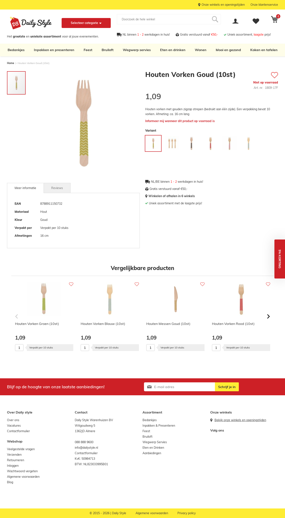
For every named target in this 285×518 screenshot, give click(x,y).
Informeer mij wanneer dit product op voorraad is (180, 121)
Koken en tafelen (264, 50)
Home (10, 63)
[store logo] (31, 23)
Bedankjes (16, 50)
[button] (279, 259)
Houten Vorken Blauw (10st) (103, 324)
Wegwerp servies (137, 50)
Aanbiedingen (151, 453)
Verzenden (14, 455)
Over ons (13, 420)
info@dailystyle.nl (86, 448)
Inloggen (13, 466)
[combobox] (169, 19)
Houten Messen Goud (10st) (168, 324)
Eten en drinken (172, 50)
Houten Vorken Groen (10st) (37, 324)
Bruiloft (107, 50)
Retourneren (15, 460)
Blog (10, 482)
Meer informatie (25, 188)
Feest (88, 50)
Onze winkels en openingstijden (223, 5)
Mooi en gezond (228, 50)
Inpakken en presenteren (54, 50)
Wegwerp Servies (154, 442)
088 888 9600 (84, 442)
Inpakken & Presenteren (158, 425)
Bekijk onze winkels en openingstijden (240, 420)
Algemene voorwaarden (23, 477)
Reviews (57, 188)
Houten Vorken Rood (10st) (233, 324)
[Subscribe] (227, 386)
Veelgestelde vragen (21, 449)
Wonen (200, 50)
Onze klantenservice (264, 5)
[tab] (25, 188)
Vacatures (14, 425)
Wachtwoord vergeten (22, 471)
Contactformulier (18, 431)
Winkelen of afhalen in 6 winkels (171, 196)
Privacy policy (186, 513)
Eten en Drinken (153, 448)
